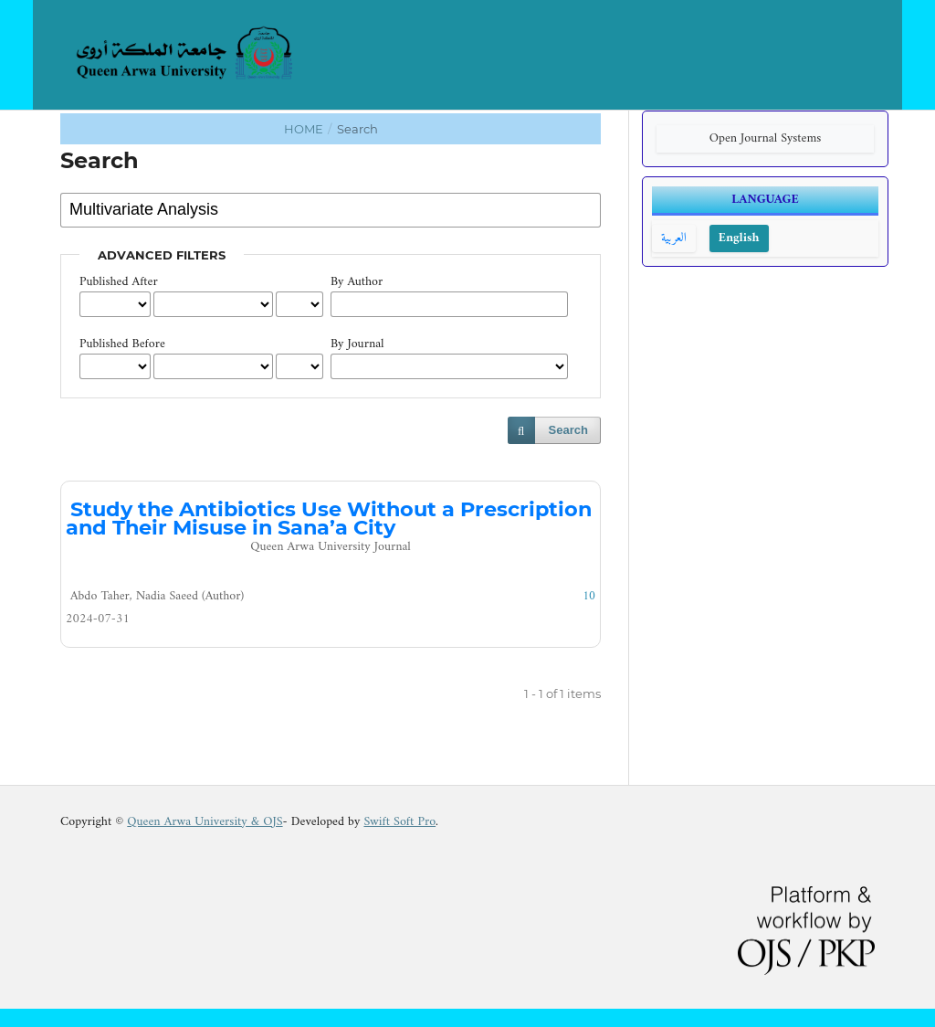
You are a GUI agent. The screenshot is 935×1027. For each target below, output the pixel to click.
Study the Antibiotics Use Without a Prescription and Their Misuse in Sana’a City (330, 527)
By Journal (357, 344)
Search (568, 430)
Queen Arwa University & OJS (204, 821)
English (739, 238)
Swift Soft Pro (399, 821)
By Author (357, 282)
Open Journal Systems (765, 138)
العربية (674, 238)
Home (305, 129)
